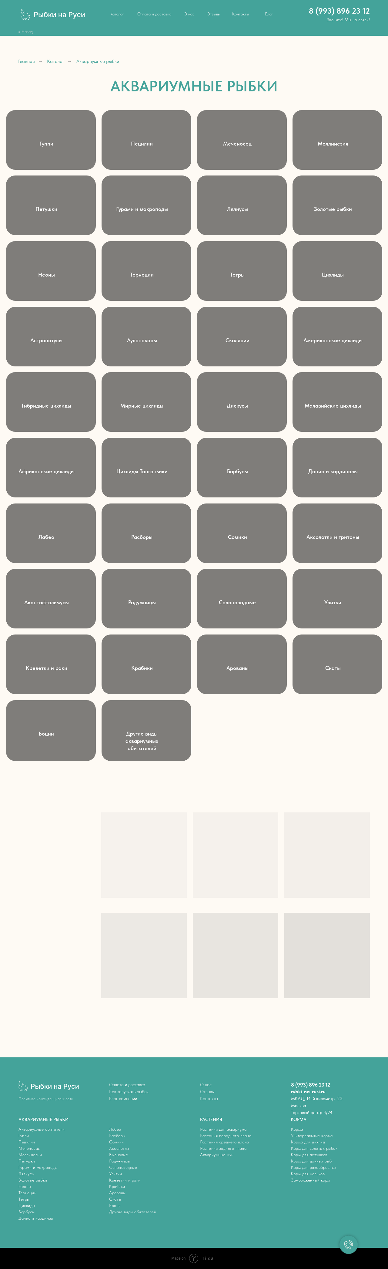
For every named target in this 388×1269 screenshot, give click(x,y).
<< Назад (25, 31)
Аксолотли (119, 1148)
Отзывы (207, 1091)
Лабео (115, 1129)
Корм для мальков (308, 1173)
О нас (206, 1084)
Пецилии (26, 1141)
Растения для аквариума (223, 1129)
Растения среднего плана (224, 1141)
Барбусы (26, 1211)
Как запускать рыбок (129, 1091)
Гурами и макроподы (37, 1167)
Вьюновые (118, 1154)
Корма (297, 1129)
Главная (26, 61)
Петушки (26, 1161)
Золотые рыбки (32, 1180)
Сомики (116, 1141)
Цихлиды (26, 1205)
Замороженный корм (310, 1180)
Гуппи (23, 1135)
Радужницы (119, 1161)
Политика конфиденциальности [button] (45, 1099)
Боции (115, 1205)
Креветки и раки (125, 1180)
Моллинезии (30, 1154)
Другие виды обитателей (132, 1211)
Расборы (117, 1135)
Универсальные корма (312, 1135)
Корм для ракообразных (313, 1167)
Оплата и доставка (127, 1084)
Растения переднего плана (225, 1135)
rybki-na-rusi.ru (308, 1091)
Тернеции (27, 1192)
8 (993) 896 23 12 (339, 10)
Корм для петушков (309, 1154)
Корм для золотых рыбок (314, 1148)
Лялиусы (26, 1173)
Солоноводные (123, 1167)
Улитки (115, 1173)
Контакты (209, 1098)
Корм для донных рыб (311, 1161)
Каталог (55, 61)
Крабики (117, 1186)
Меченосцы (29, 1148)
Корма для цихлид (308, 1141)
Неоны (24, 1186)
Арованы (117, 1192)
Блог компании (123, 1098)
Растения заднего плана (223, 1148)
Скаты (115, 1199)
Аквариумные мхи (217, 1154)
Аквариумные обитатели (41, 1129)
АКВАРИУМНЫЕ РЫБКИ (43, 1119)
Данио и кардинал (35, 1218)
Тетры (24, 1199)
